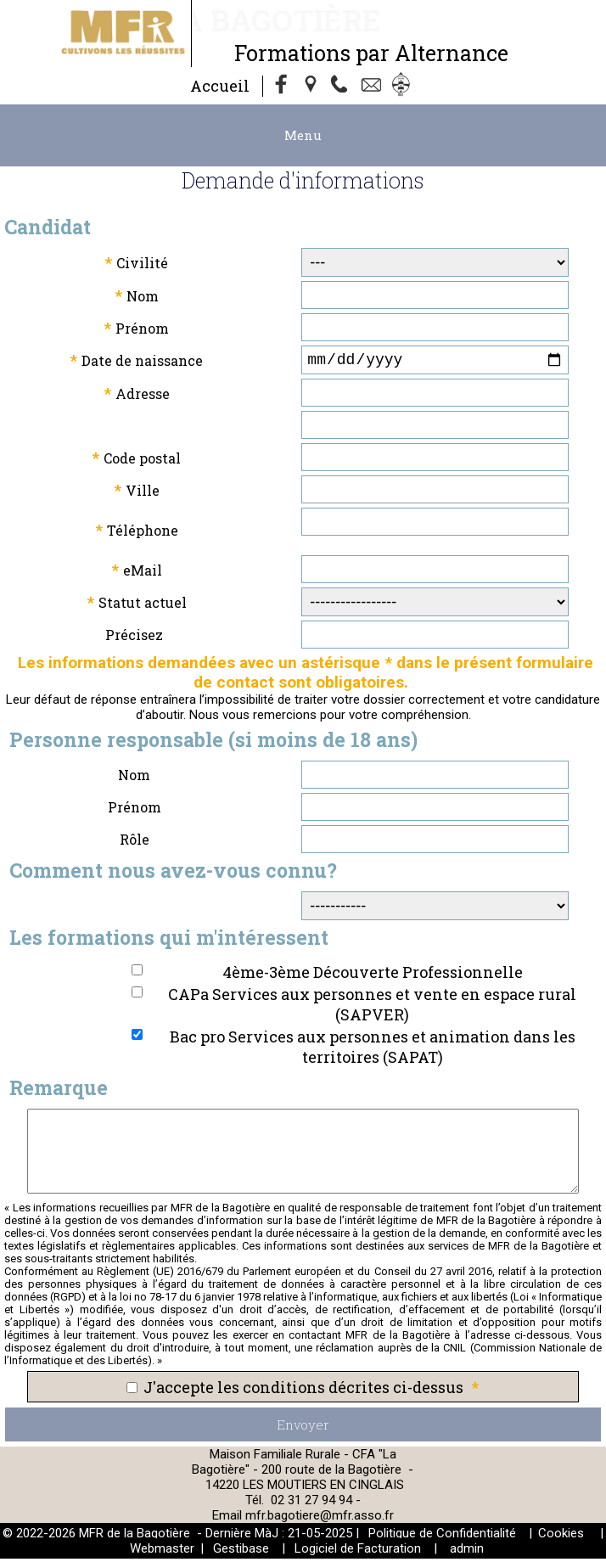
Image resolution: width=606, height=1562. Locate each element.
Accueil (220, 86)
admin (467, 1551)
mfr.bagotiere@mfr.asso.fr (319, 1518)
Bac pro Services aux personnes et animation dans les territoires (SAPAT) (372, 1050)
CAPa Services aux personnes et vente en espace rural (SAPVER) (372, 1007)
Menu (303, 134)
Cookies (561, 1536)
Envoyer (303, 1427)
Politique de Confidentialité (442, 1536)
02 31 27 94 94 (313, 1503)
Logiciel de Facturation (358, 1551)
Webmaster (162, 1551)
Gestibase (241, 1551)
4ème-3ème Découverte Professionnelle (372, 975)
